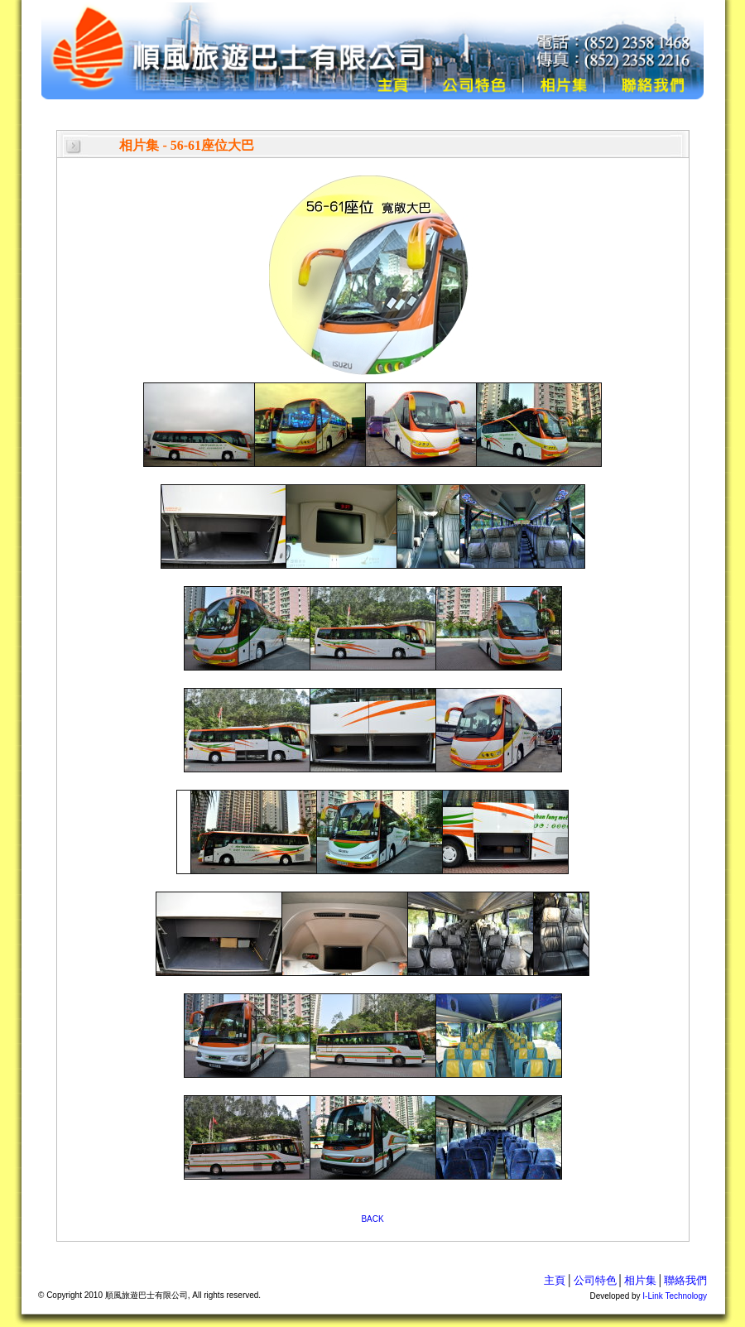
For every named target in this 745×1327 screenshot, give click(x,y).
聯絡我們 (685, 1280)
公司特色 (595, 1280)
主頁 (554, 1280)
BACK (372, 1219)
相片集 (640, 1280)
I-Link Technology (674, 1296)
